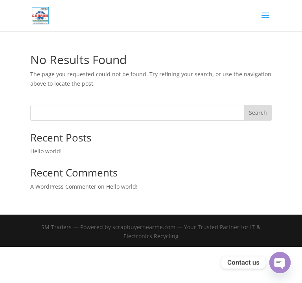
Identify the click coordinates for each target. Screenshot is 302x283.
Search (258, 112)
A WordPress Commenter (63, 186)
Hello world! (46, 151)
